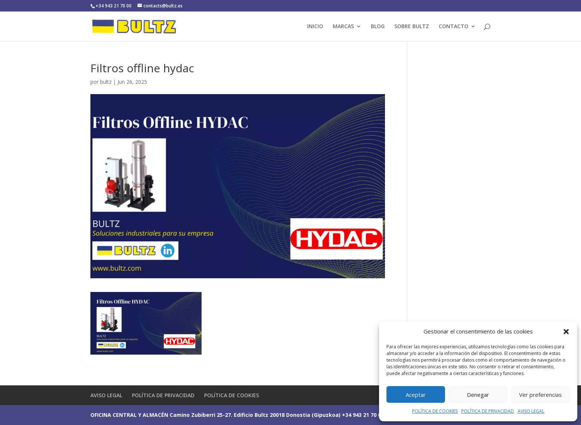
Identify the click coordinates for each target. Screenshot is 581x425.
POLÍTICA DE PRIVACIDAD (487, 411)
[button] (566, 331)
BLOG (378, 27)
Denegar (478, 394)
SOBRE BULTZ (411, 27)
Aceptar (416, 394)
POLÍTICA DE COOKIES (435, 411)
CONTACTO (453, 27)
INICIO (315, 27)
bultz (106, 81)
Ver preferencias (540, 394)
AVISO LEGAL (531, 411)
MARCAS (343, 27)
